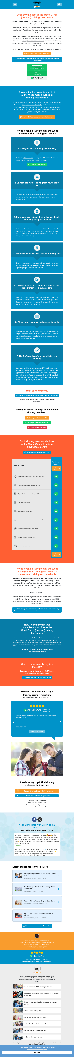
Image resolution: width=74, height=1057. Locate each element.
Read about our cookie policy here (37, 1049)
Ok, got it (37, 1052)
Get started (57, 468)
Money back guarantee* (25, 511)
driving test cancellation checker (33, 41)
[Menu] (15, 4)
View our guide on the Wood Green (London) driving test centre (37, 401)
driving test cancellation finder (32, 105)
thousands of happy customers (36, 697)
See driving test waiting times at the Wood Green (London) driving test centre (37, 650)
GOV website (28, 158)
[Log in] (59, 4)
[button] (13, 722)
